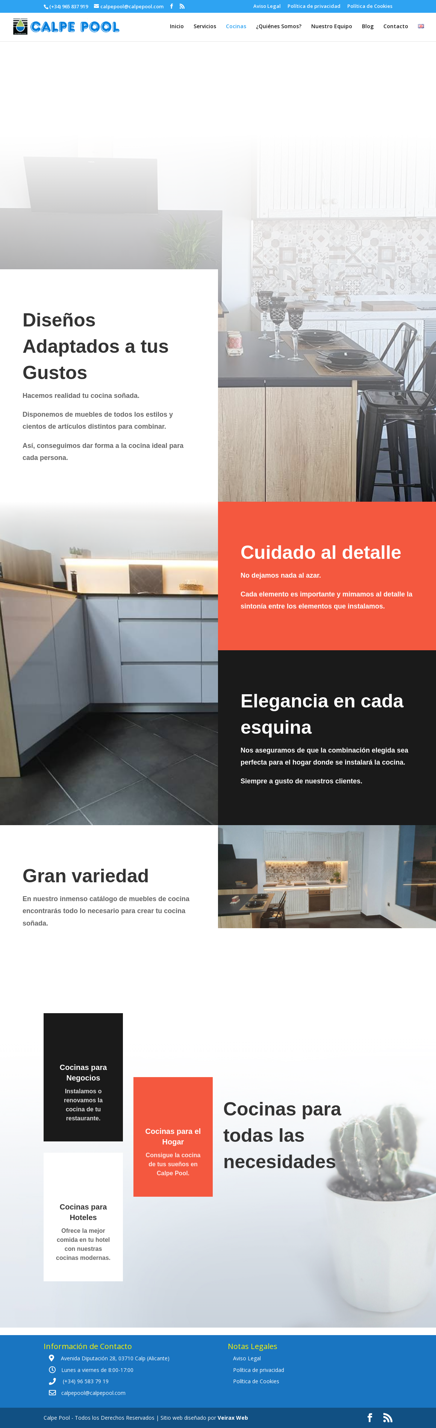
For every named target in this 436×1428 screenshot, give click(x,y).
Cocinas (236, 27)
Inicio (177, 27)
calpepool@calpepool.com (93, 1392)
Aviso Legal (267, 6)
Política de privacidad (314, 6)
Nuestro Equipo (331, 27)
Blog (368, 27)
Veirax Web (233, 1417)
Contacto (395, 27)
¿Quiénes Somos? (278, 27)
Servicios (205, 27)
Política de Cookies (369, 6)
